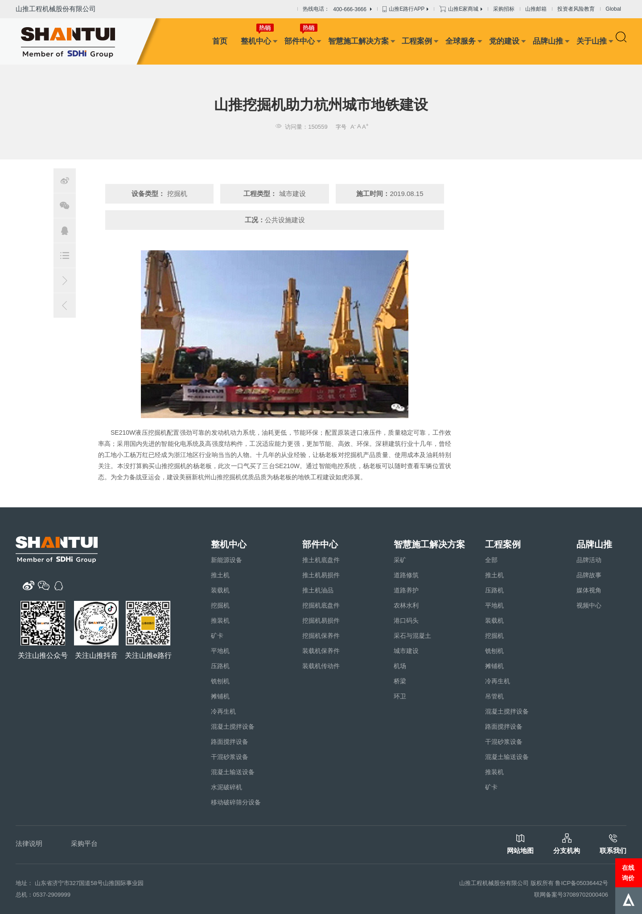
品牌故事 (588, 575)
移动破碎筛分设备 (236, 802)
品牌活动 (588, 559)
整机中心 (256, 41)
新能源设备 (226, 559)
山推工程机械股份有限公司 (56, 8)
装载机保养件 (321, 650)
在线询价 (628, 872)
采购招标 (503, 9)
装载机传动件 (321, 665)
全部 (491, 559)
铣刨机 (220, 681)
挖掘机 (220, 605)
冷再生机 (223, 711)
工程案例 (417, 41)
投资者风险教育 (576, 9)
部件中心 (299, 41)
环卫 (400, 696)
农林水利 (406, 605)
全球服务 (460, 41)
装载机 (220, 590)
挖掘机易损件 (321, 620)
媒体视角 (588, 590)
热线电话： (337, 9)
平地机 (220, 650)
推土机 (220, 575)
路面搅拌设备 (229, 741)
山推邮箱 (536, 9)
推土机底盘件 (321, 559)
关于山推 (591, 41)
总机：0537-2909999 (43, 894)
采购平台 (84, 843)
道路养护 (406, 590)
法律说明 (29, 843)
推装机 (220, 620)
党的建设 (504, 41)
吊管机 (494, 696)
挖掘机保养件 (321, 635)
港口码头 (406, 620)
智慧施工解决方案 (358, 41)
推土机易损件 (321, 575)
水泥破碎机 (226, 787)
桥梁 (400, 681)
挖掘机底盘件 (321, 605)
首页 (219, 41)
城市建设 (406, 650)
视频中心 (588, 605)
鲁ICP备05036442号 (581, 883)
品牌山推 (548, 41)
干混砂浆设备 (229, 756)
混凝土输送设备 (233, 771)
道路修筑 (406, 575)
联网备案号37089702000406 (571, 894)
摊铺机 (220, 696)
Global (613, 9)
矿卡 (217, 635)
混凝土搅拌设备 (233, 726)
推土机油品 (317, 590)
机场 (400, 665)
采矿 (400, 559)
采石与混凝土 (412, 635)
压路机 (220, 665)
